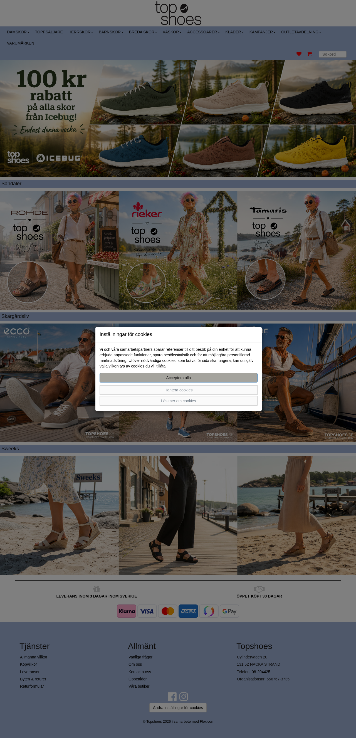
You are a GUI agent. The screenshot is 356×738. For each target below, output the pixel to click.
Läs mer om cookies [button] (178, 401)
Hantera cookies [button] (178, 390)
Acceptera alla (178, 378)
